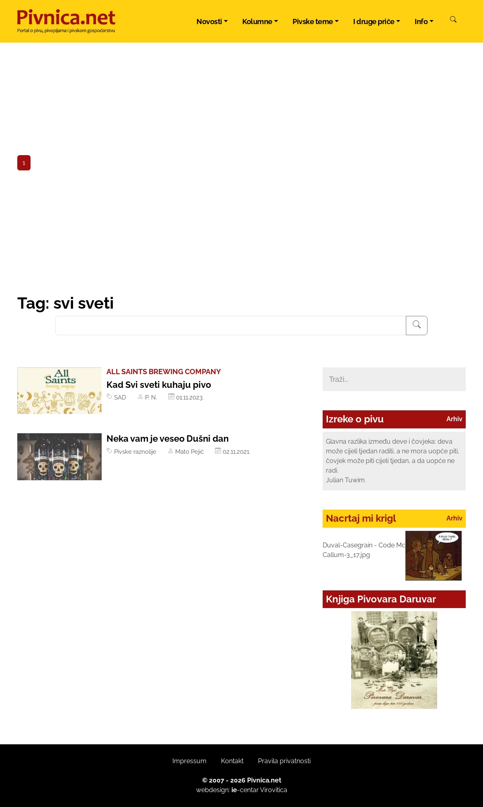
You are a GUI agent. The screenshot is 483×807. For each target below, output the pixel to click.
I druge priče (374, 21)
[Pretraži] (453, 20)
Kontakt (232, 761)
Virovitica (273, 790)
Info (421, 21)
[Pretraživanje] (417, 325)
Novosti (209, 21)
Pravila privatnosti (284, 761)
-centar (245, 790)
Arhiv (454, 419)
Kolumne (257, 21)
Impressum (189, 761)
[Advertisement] (241, 233)
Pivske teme (313, 21)
